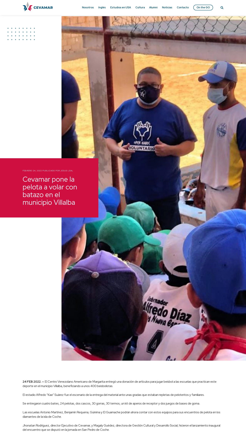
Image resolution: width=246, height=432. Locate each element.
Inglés (102, 7)
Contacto (183, 7)
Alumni (153, 7)
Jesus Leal (66, 170)
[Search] (222, 8)
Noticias (167, 7)
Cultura (140, 7)
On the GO (203, 7)
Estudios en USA (120, 7)
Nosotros (88, 7)
